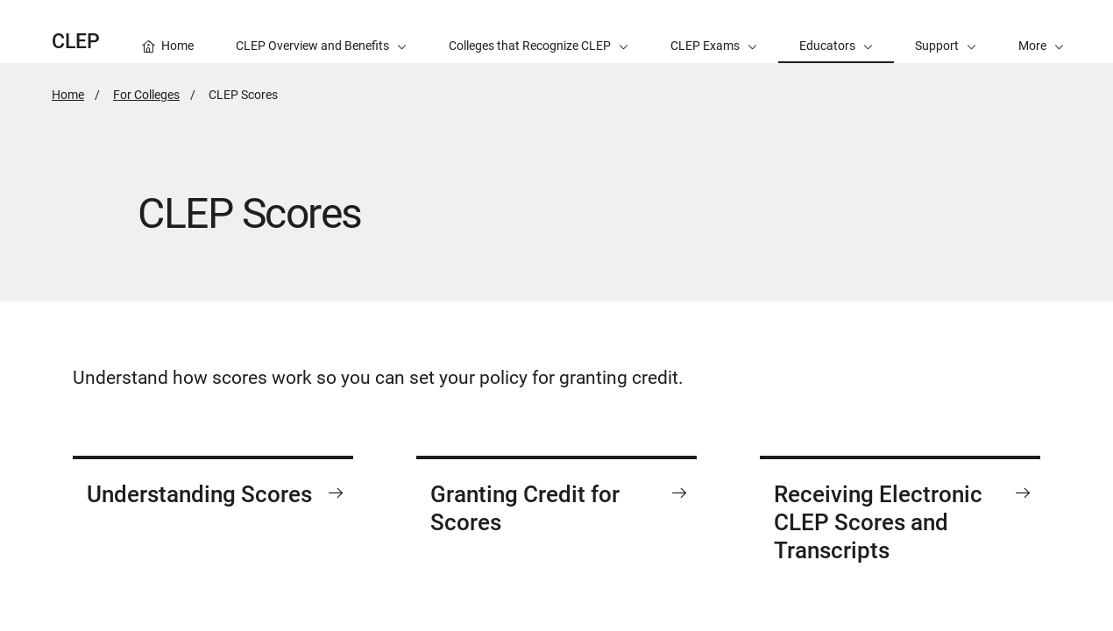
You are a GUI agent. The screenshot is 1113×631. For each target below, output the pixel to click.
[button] (1041, 31)
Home (68, 95)
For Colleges (146, 95)
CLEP (76, 41)
